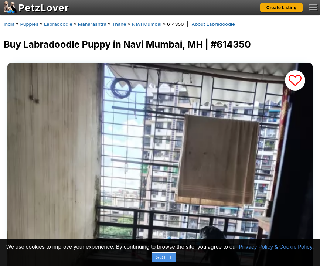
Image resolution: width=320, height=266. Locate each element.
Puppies (29, 24)
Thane (119, 24)
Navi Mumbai (146, 24)
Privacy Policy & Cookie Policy (276, 246)
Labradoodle (58, 24)
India (9, 24)
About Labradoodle (213, 24)
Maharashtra (92, 24)
